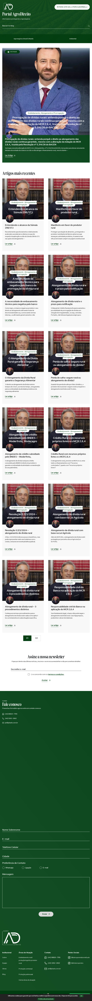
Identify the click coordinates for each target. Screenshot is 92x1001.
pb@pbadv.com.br (52, 969)
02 (36, 638)
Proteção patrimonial (26, 974)
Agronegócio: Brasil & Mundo (23, 39)
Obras (4, 969)
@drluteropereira (75, 963)
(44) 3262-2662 (52, 963)
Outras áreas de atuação (27, 980)
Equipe (4, 963)
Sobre (4, 957)
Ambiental (72, 39)
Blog (3, 974)
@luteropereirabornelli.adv (79, 957)
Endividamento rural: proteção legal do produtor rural (28, 960)
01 (27, 638)
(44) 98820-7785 (52, 957)
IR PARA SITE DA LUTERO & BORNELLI (72, 7)
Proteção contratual (25, 969)
